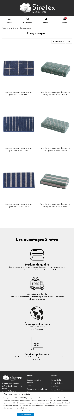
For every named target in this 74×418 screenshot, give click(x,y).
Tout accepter (25, 415)
